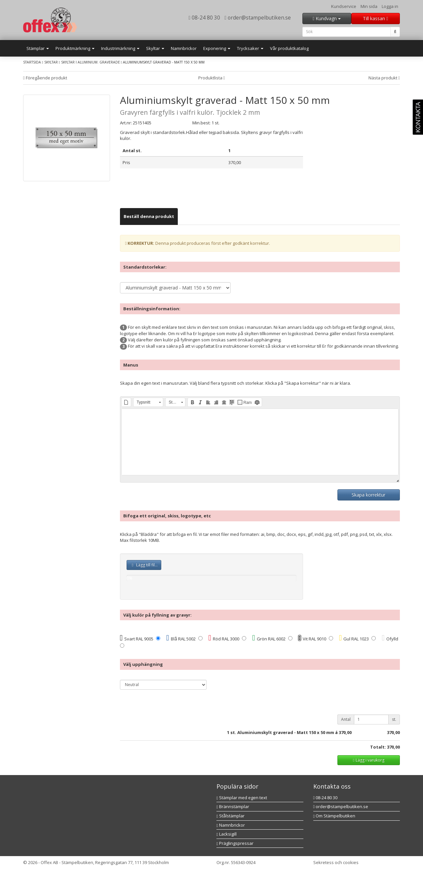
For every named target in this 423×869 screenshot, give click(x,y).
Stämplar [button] (37, 48)
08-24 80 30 (204, 17)
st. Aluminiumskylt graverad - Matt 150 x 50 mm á (284, 732)
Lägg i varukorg (368, 760)
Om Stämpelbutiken (334, 816)
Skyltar (51, 62)
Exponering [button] (216, 48)
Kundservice (343, 6)
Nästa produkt (384, 78)
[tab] (149, 216)
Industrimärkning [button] (120, 48)
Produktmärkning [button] (75, 48)
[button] (126, 402)
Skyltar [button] (155, 48)
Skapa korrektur (368, 495)
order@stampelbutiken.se (257, 17)
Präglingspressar (234, 843)
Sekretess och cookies (336, 862)
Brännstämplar (232, 806)
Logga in (390, 6)
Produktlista (211, 78)
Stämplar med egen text (241, 798)
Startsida (32, 62)
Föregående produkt (45, 78)
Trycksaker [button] (250, 48)
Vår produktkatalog (289, 48)
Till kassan (375, 18)
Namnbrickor (184, 48)
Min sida (369, 6)
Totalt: (378, 747)
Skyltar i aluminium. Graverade (90, 62)
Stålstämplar (230, 816)
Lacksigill (226, 834)
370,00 (345, 732)
